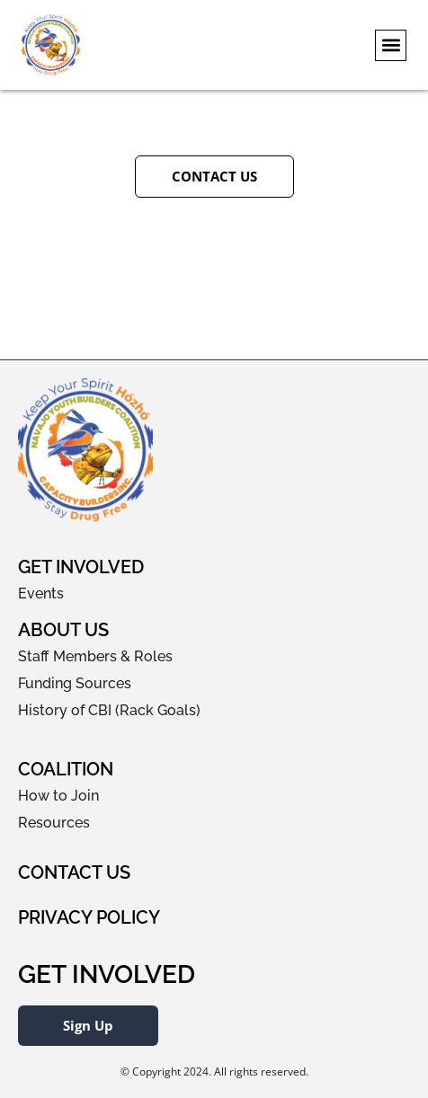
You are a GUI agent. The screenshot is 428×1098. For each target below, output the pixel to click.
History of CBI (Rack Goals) (109, 710)
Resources (54, 822)
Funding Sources (74, 683)
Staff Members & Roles (95, 656)
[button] (390, 45)
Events (41, 593)
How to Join (58, 795)
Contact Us (74, 872)
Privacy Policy (89, 917)
